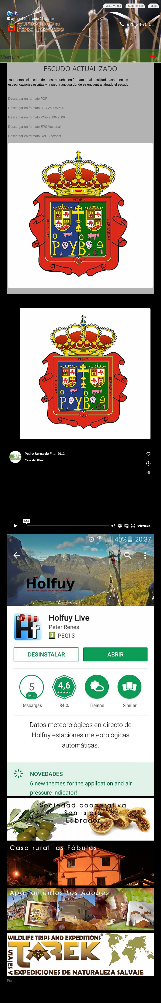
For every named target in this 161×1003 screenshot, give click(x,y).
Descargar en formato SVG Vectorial (34, 136)
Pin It (10, 980)
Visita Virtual (113, 5)
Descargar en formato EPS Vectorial (34, 127)
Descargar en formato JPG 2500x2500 (36, 108)
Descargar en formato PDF (27, 98)
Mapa (154, 5)
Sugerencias (136, 5)
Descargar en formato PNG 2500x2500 (36, 117)
